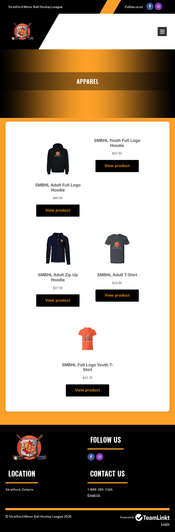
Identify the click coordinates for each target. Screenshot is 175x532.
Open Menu (162, 31)
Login (165, 524)
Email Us (94, 495)
